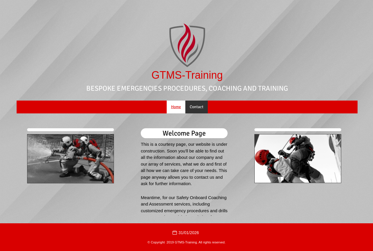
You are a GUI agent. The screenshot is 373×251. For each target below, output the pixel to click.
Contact (196, 106)
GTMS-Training (187, 75)
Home (176, 106)
